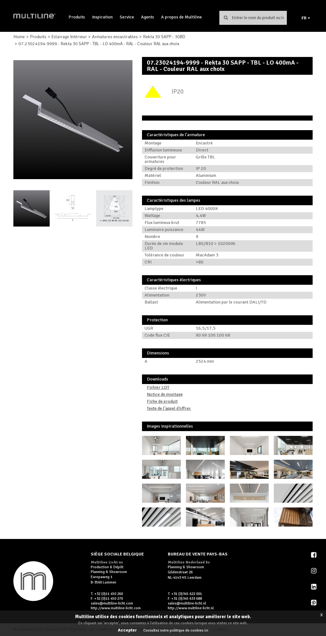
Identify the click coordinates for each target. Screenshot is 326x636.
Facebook (314, 555)
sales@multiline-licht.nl (187, 603)
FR (305, 18)
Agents (147, 17)
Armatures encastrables (115, 36)
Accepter (127, 630)
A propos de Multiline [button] (181, 17)
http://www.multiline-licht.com (116, 608)
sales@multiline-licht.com (112, 603)
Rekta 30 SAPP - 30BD (164, 36)
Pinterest (314, 602)
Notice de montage (165, 394)
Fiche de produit (162, 401)
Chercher (226, 17)
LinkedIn (314, 587)
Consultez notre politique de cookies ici (175, 630)
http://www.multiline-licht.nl (191, 608)
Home (19, 36)
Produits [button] (76, 17)
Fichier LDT (158, 387)
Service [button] (127, 17)
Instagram (314, 571)
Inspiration (102, 17)
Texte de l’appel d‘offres (169, 408)
